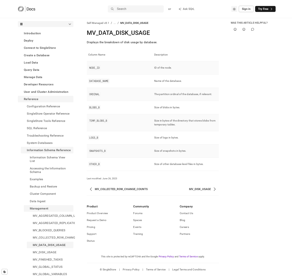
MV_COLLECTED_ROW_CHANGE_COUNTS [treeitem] (53, 237)
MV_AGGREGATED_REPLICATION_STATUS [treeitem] (53, 223)
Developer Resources (38, 84)
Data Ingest (38, 201)
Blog (182, 220)
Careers (184, 226)
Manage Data (33, 77)
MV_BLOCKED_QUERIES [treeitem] (49, 230)
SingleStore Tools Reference (46, 121)
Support (91, 233)
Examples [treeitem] (36, 179)
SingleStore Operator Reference (48, 113)
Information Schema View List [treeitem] (47, 159)
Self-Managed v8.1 (98, 22)
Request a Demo (96, 220)
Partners (185, 233)
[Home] (26, 9)
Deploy (28, 40)
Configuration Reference (43, 106)
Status (91, 240)
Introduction (32, 33)
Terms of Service (188, 256)
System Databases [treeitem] (40, 143)
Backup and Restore (43, 186)
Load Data (31, 62)
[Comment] (252, 29)
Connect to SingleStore (40, 48)
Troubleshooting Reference (45, 135)
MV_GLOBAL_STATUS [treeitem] (48, 267)
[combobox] (234, 9)
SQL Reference (37, 128)
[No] (243, 29)
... (115, 22)
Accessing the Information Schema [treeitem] (48, 170)
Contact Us (186, 213)
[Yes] (235, 29)
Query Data (31, 70)
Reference (31, 99)
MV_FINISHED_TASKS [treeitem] (48, 259)
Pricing (91, 226)
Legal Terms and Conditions (189, 269)
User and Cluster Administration (46, 92)
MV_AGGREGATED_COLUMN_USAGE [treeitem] (53, 215)
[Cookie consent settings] (4, 272)
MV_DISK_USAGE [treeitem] (44, 252)
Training (138, 233)
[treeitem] (45, 33)
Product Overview (97, 213)
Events (137, 226)
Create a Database (37, 55)
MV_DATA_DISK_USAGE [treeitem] (49, 245)
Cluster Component (43, 193)
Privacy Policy (166, 256)
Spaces (137, 220)
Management (39, 208)
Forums (137, 213)
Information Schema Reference (49, 150)
